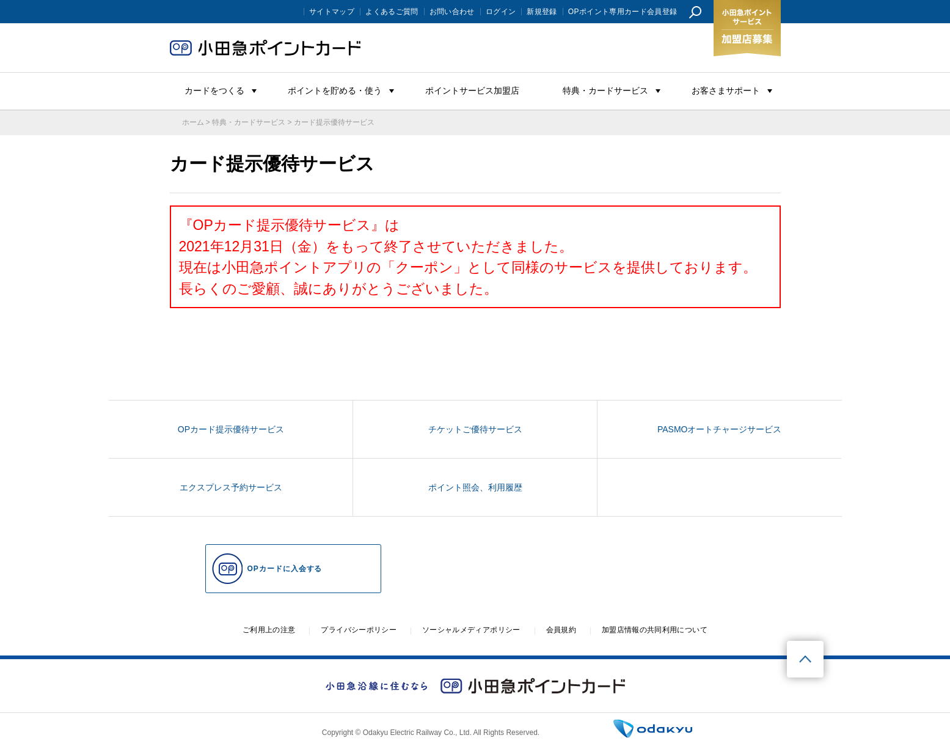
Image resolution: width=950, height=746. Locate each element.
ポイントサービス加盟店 (472, 90)
